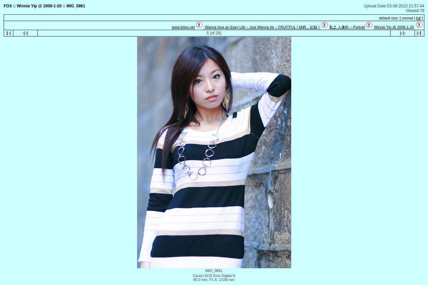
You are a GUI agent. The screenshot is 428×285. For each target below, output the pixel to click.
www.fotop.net (183, 27)
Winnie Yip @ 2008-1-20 (394, 27)
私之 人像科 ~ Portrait (347, 27)
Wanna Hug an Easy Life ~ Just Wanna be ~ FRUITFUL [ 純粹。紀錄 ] (262, 27)
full (418, 18)
